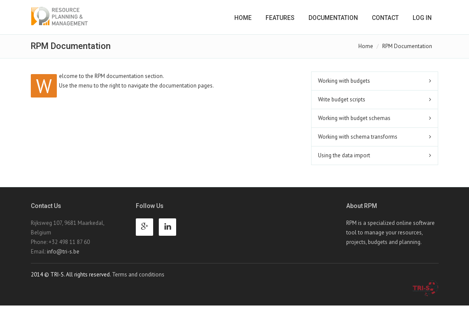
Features (280, 17)
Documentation (333, 17)
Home (243, 17)
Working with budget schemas (354, 118)
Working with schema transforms (357, 136)
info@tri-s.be (63, 251)
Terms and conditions (138, 274)
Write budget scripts (341, 99)
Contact (385, 17)
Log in (422, 17)
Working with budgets (344, 80)
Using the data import (344, 155)
